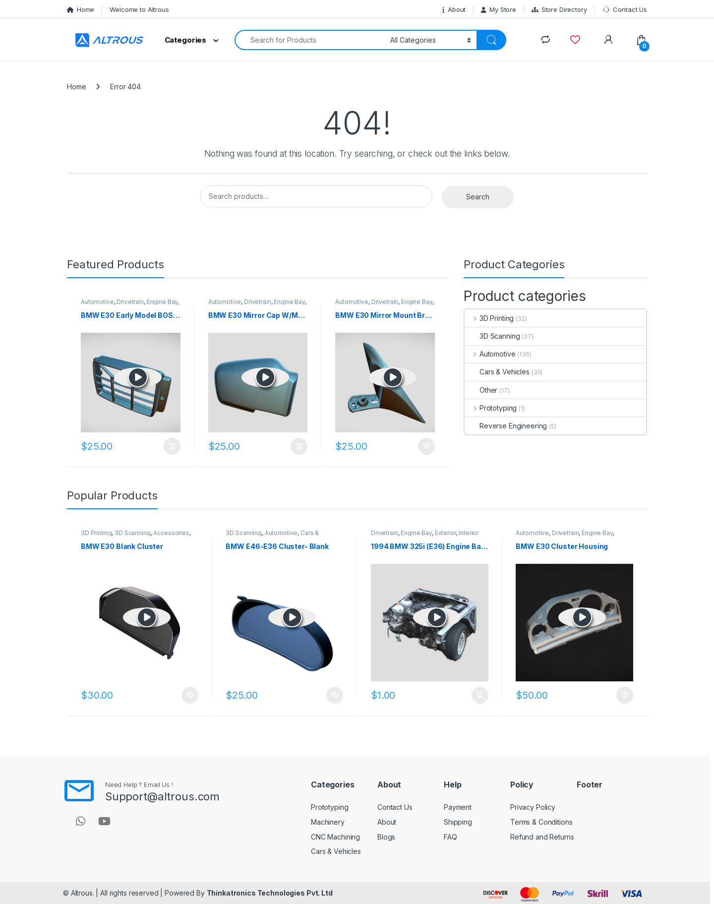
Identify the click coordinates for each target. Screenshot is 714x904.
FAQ (450, 837)
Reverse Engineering (506, 426)
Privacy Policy (532, 807)
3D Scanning (492, 336)
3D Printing (489, 318)
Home (80, 9)
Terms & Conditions (541, 822)
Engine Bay (162, 301)
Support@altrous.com (162, 796)
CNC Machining (335, 837)
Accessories (171, 533)
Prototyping (491, 408)
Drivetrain (130, 301)
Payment (458, 807)
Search (477, 196)
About (454, 9)
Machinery (328, 822)
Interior (468, 533)
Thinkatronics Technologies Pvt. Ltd (270, 893)
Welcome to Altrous (139, 9)
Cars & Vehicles (497, 371)
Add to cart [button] (172, 446)
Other (481, 390)
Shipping (458, 822)
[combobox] (310, 40)
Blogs (386, 837)
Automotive (97, 301)
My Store (498, 9)
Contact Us (624, 9)
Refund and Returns (542, 837)
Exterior (445, 533)
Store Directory (559, 9)
